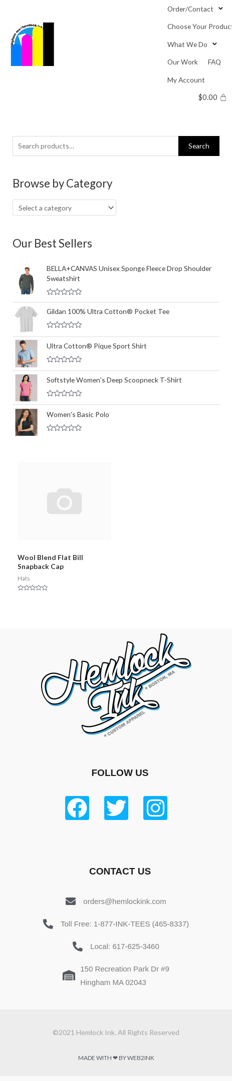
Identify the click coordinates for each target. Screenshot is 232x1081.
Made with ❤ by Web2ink (116, 1058)
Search (198, 146)
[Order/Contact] (196, 9)
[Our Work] (182, 61)
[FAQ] (214, 61)
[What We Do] (193, 44)
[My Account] (186, 79)
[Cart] (213, 97)
